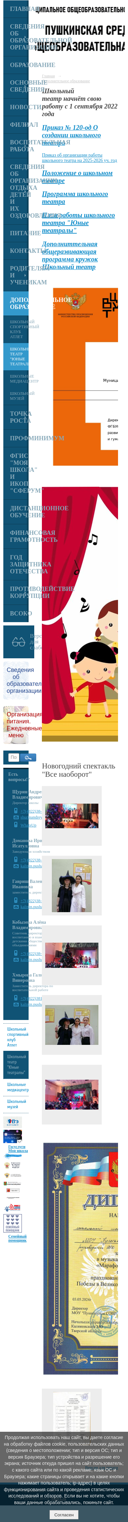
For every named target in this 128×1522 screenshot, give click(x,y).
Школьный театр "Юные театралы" (19, 356)
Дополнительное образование (19, 303)
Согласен (63, 1514)
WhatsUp (29, 825)
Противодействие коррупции (19, 592)
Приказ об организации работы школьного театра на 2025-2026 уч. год (79, 158)
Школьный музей (19, 396)
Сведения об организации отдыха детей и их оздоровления (19, 191)
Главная (19, 9)
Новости (19, 107)
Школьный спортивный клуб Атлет (19, 329)
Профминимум (19, 438)
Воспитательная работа (19, 146)
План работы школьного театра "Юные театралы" (78, 222)
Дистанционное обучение (19, 512)
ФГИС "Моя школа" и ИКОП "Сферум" (19, 473)
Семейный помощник (17, 1238)
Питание (19, 233)
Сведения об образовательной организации (19, 37)
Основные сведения (19, 86)
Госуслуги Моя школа (18, 1149)
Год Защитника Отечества (19, 564)
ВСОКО (19, 613)
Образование (19, 65)
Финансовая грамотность (19, 536)
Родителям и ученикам (19, 275)
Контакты (19, 251)
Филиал (19, 124)
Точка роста (19, 417)
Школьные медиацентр (19, 379)
